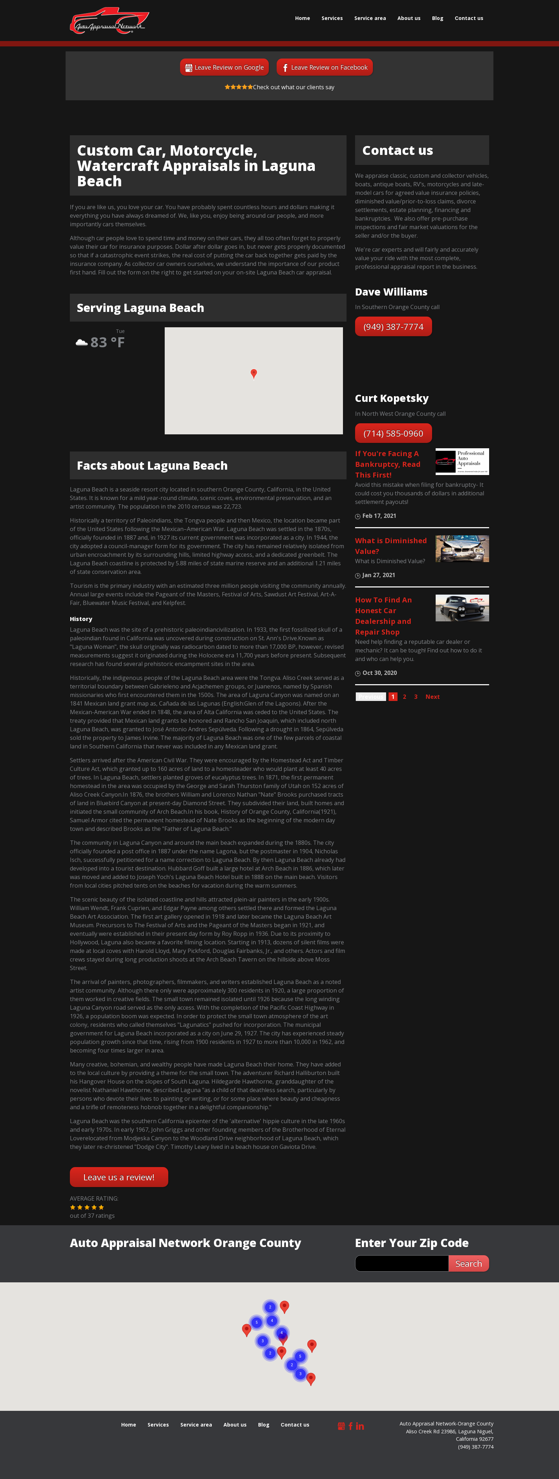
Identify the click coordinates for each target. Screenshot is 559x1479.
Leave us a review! (119, 1177)
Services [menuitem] (332, 18)
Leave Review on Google (229, 67)
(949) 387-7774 (394, 326)
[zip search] (402, 1263)
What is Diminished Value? (391, 546)
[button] (253, 375)
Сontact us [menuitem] (469, 18)
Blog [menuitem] (437, 18)
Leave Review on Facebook (329, 67)
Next (433, 697)
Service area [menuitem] (370, 18)
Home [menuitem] (302, 18)
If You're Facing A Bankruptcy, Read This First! (388, 464)
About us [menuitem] (409, 18)
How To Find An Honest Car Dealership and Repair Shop (383, 616)
